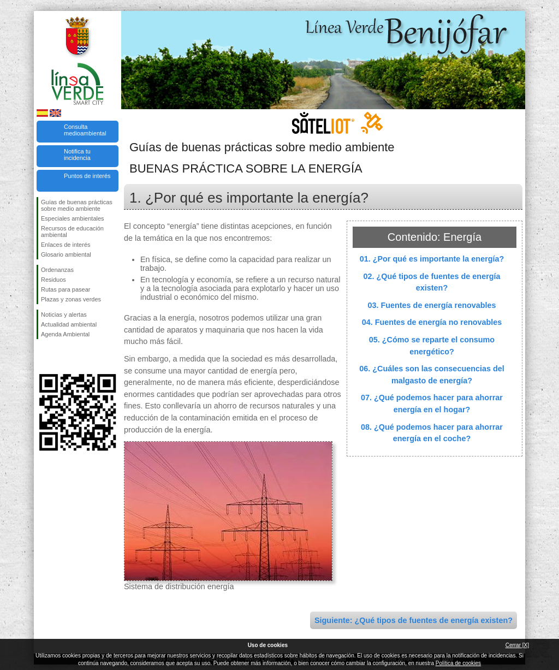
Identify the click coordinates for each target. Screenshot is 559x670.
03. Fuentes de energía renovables (431, 305)
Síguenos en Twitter (61, 356)
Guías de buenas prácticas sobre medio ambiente (76, 205)
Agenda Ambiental (65, 334)
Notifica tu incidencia (77, 154)
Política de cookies (458, 663)
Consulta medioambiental (85, 130)
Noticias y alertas (64, 314)
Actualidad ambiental (69, 324)
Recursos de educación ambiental (72, 231)
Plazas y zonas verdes (71, 299)
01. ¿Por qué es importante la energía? (432, 258)
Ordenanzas (57, 269)
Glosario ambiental (66, 254)
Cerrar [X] (517, 645)
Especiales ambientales (72, 218)
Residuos (53, 279)
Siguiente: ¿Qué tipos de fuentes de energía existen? (413, 620)
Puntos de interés (87, 176)
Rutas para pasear (66, 289)
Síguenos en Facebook (43, 356)
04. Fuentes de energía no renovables (432, 322)
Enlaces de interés (66, 244)
